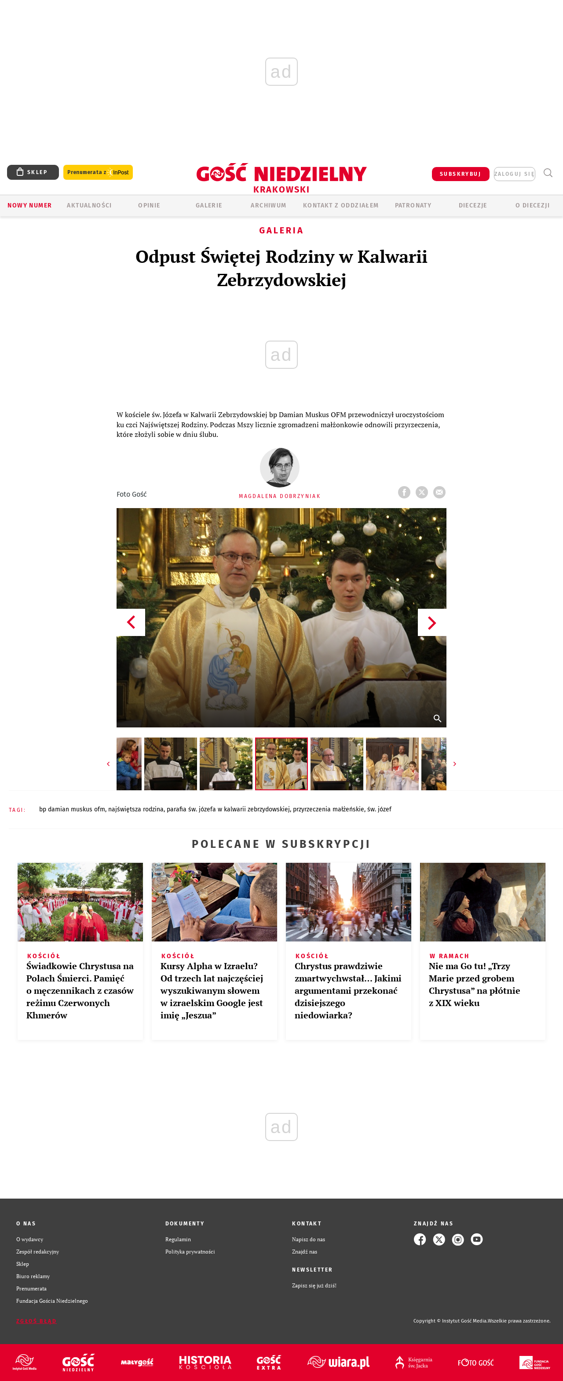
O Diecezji (532, 205)
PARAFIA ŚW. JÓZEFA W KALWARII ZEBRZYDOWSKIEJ (228, 809)
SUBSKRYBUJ (460, 174)
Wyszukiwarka (548, 173)
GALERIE (209, 205)
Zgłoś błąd (36, 1321)
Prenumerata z (98, 172)
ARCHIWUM (268, 205)
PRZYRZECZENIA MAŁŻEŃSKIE (328, 809)
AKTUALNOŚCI (89, 205)
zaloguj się (514, 174)
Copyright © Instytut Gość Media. (450, 1321)
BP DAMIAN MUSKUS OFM (72, 809)
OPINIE (149, 205)
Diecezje (473, 205)
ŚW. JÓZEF (379, 809)
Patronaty (413, 205)
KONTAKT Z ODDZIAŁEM (341, 205)
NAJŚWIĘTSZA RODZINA (136, 809)
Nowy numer (29, 205)
